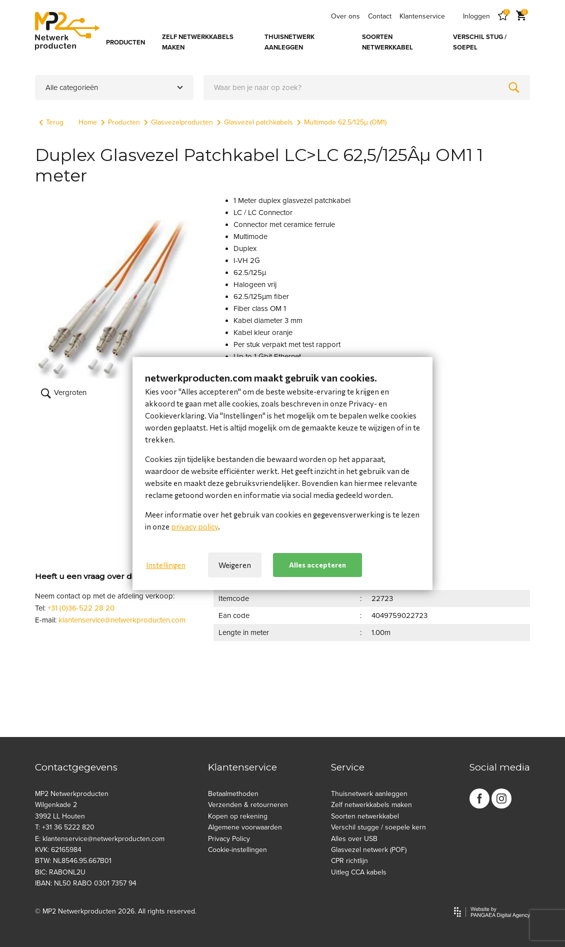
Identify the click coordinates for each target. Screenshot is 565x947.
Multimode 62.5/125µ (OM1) (341, 122)
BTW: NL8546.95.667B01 (73, 860)
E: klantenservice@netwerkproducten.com (99, 838)
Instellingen (166, 565)
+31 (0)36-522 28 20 (81, 608)
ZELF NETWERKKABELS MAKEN (198, 42)
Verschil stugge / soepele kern (378, 827)
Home (87, 122)
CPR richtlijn (349, 860)
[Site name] (67, 31)
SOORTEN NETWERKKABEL (387, 42)
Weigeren (234, 565)
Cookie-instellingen (237, 850)
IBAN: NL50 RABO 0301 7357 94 (85, 883)
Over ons (345, 16)
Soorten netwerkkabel (365, 816)
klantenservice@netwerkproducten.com (122, 620)
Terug (51, 122)
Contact (380, 16)
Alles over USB (354, 838)
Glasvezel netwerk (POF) (368, 850)
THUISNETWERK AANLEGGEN (289, 42)
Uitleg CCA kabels (358, 872)
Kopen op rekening (238, 816)
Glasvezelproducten (178, 122)
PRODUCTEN (125, 42)
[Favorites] (503, 16)
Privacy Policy (229, 838)
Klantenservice (422, 16)
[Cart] (521, 16)
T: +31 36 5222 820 (64, 827)
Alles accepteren (317, 564)
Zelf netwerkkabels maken (371, 804)
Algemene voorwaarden (245, 827)
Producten (120, 122)
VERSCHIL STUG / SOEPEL (479, 42)
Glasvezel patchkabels (255, 122)
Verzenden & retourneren (248, 804)
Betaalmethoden (233, 794)
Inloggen (476, 16)
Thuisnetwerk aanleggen (369, 794)
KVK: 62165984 (58, 850)
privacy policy (194, 526)
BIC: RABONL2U (60, 872)
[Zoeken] (514, 87)
